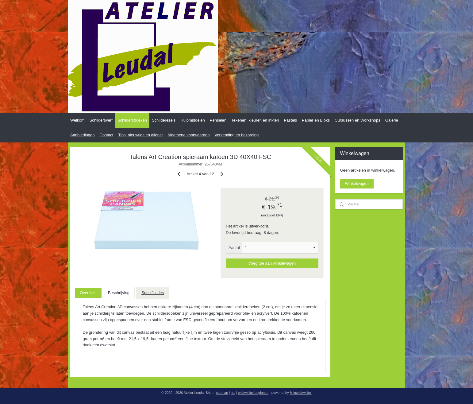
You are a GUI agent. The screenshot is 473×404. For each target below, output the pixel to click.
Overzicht (88, 292)
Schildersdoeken (132, 120)
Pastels (290, 120)
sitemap (222, 392)
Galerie (391, 120)
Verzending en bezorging (236, 135)
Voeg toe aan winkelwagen (272, 263)
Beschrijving (118, 292)
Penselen (218, 120)
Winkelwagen (356, 183)
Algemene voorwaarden (188, 135)
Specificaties (152, 292)
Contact (106, 135)
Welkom (77, 120)
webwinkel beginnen (253, 392)
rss (233, 392)
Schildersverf (101, 120)
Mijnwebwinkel (301, 392)
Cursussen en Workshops (357, 120)
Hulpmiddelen (192, 120)
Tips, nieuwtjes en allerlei (140, 135)
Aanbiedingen (82, 135)
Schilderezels (163, 120)
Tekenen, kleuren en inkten (255, 120)
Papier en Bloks (316, 120)
